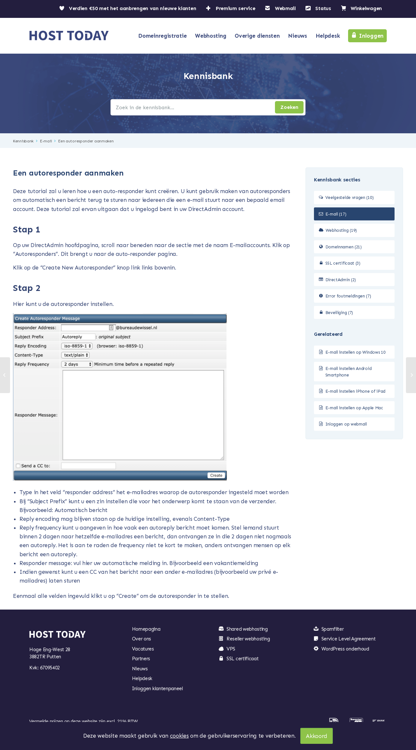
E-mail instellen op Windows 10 (355, 352)
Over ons (141, 639)
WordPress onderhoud (345, 649)
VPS (231, 649)
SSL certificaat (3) (342, 263)
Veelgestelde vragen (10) (349, 197)
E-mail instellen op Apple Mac (354, 407)
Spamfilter (332, 629)
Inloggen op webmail (346, 424)
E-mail (46, 141)
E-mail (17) (335, 214)
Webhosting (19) (341, 230)
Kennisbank (23, 141)
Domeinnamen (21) (343, 246)
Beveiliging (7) (339, 312)
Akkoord (316, 736)
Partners (141, 659)
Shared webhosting (247, 629)
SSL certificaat (243, 659)
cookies (179, 735)
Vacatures (143, 649)
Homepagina (146, 629)
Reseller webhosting (248, 639)
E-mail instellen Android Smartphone (348, 371)
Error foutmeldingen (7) (348, 296)
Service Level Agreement (348, 639)
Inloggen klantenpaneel (157, 688)
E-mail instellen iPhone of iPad (355, 391)
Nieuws (140, 669)
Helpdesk (142, 678)
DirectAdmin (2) (340, 279)
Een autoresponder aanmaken (85, 141)
